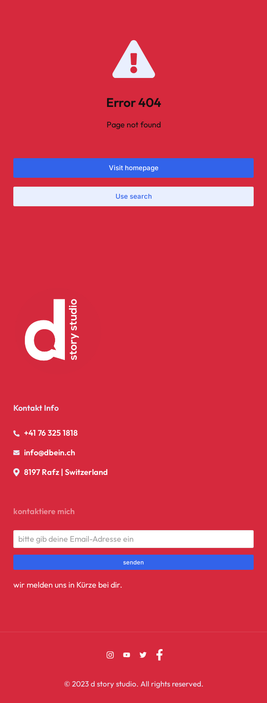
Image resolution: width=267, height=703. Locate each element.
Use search (134, 196)
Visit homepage (134, 167)
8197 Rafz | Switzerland (66, 472)
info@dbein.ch (49, 452)
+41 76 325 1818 (51, 433)
